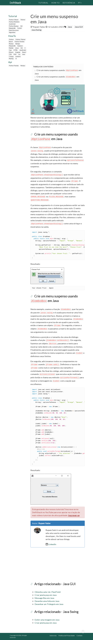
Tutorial (43, 2)
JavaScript (12, 24)
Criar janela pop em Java (45, 595)
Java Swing (36, 30)
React (24, 52)
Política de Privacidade (67, 635)
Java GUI (79, 27)
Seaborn (20, 46)
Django (17, 44)
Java (23, 54)
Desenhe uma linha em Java (47, 601)
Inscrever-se (74, 515)
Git (21, 26)
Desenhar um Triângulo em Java (49, 604)
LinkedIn (51, 544)
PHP (15, 54)
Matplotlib (12, 28)
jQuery (11, 52)
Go (19, 54)
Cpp (10, 50)
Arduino (18, 56)
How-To (55, 2)
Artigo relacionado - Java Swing (56, 612)
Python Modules (14, 22)
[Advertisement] (18, 98)
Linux (17, 48)
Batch (11, 41)
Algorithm (12, 32)
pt (80, 2)
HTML (16, 50)
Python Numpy (13, 26)
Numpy (11, 44)
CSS (10, 54)
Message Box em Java (44, 598)
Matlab (11, 48)
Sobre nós (53, 635)
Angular (17, 52)
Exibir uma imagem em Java (47, 619)
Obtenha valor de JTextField (48, 592)
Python (11, 39)
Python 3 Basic (13, 19)
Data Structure (14, 30)
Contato (79, 635)
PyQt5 (19, 28)
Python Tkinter (20, 39)
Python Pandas (19, 41)
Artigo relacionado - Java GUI (55, 584)
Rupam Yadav (39, 27)
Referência (69, 2)
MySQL (11, 58)
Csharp (11, 56)
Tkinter (22, 19)
